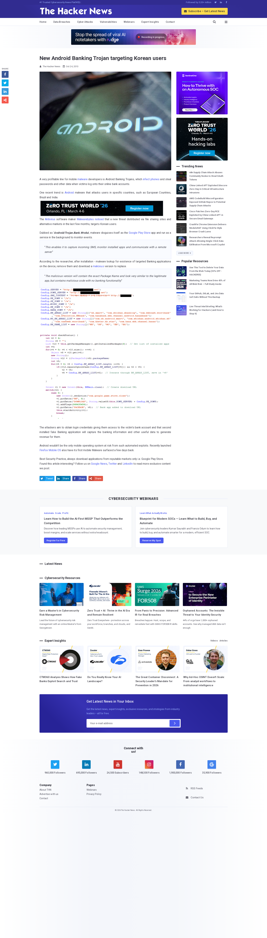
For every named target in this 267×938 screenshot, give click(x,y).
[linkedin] (86, 769)
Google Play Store (140, 232)
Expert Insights (150, 22)
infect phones (151, 179)
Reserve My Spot (151, 540)
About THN (45, 789)
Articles (223, 640)
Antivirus (50, 219)
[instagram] (149, 769)
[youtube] (118, 769)
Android (69, 192)
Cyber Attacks (85, 22)
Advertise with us (49, 794)
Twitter (112, 463)
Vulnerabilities (108, 22)
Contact (170, 22)
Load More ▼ (184, 253)
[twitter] (55, 769)
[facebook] (180, 769)
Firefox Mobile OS (50, 450)
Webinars (129, 22)
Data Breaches (61, 22)
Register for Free (56, 540)
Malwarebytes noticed (90, 219)
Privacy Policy (94, 794)
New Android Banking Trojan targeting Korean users (103, 58)
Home (43, 22)
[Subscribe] (175, 723)
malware (82, 179)
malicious (98, 266)
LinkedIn (128, 463)
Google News (99, 463)
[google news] (212, 767)
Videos (214, 640)
